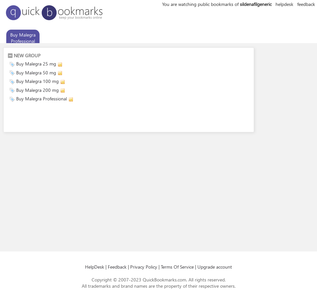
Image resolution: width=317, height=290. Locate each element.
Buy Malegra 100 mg (37, 81)
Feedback (117, 267)
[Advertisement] (85, 118)
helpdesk (284, 4)
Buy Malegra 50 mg (36, 72)
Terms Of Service (177, 267)
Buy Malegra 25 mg (36, 64)
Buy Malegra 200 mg (37, 90)
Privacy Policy (143, 267)
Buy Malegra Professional (23, 38)
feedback (306, 4)
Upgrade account (214, 267)
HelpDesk (94, 267)
